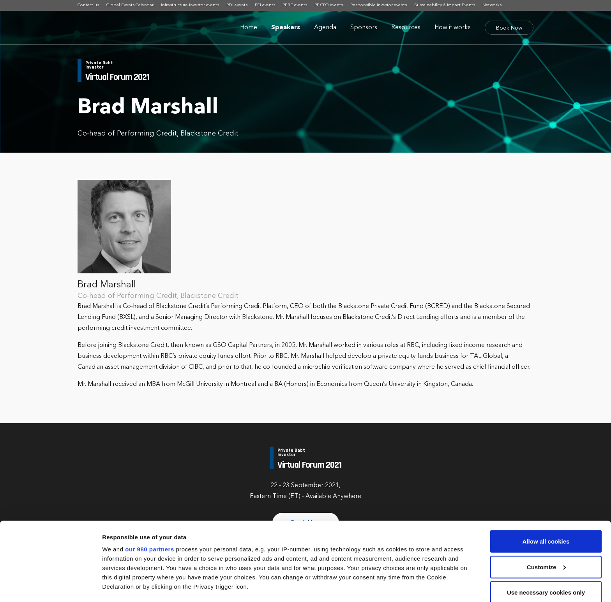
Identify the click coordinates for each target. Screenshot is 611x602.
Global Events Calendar (130, 5)
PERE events (295, 5)
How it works (452, 28)
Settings (113, 586)
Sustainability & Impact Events (444, 5)
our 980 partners (149, 500)
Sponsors (363, 28)
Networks (492, 5)
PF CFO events (328, 5)
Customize (546, 518)
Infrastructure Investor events (190, 5)
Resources (405, 28)
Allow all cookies (546, 492)
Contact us (88, 5)
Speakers (285, 28)
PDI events (236, 5)
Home (248, 28)
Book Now (509, 28)
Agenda (325, 28)
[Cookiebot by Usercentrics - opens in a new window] (50, 587)
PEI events (265, 5)
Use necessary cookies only (546, 543)
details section (374, 556)
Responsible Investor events (378, 5)
